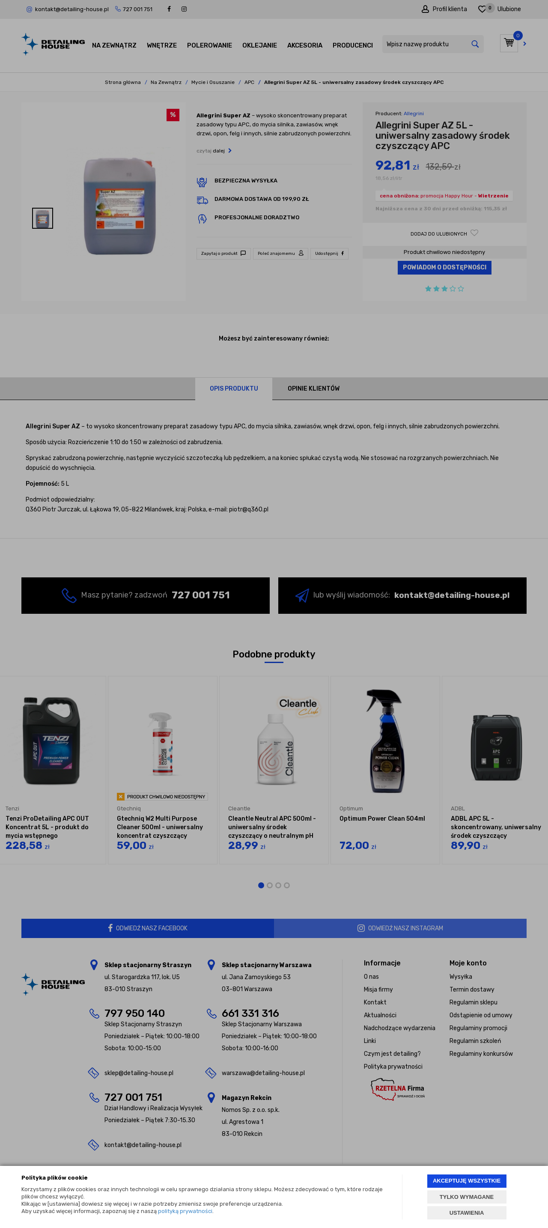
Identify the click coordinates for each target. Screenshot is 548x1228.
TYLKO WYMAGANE (467, 1197)
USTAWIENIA (467, 1213)
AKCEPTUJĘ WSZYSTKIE (466, 1180)
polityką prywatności (185, 1211)
